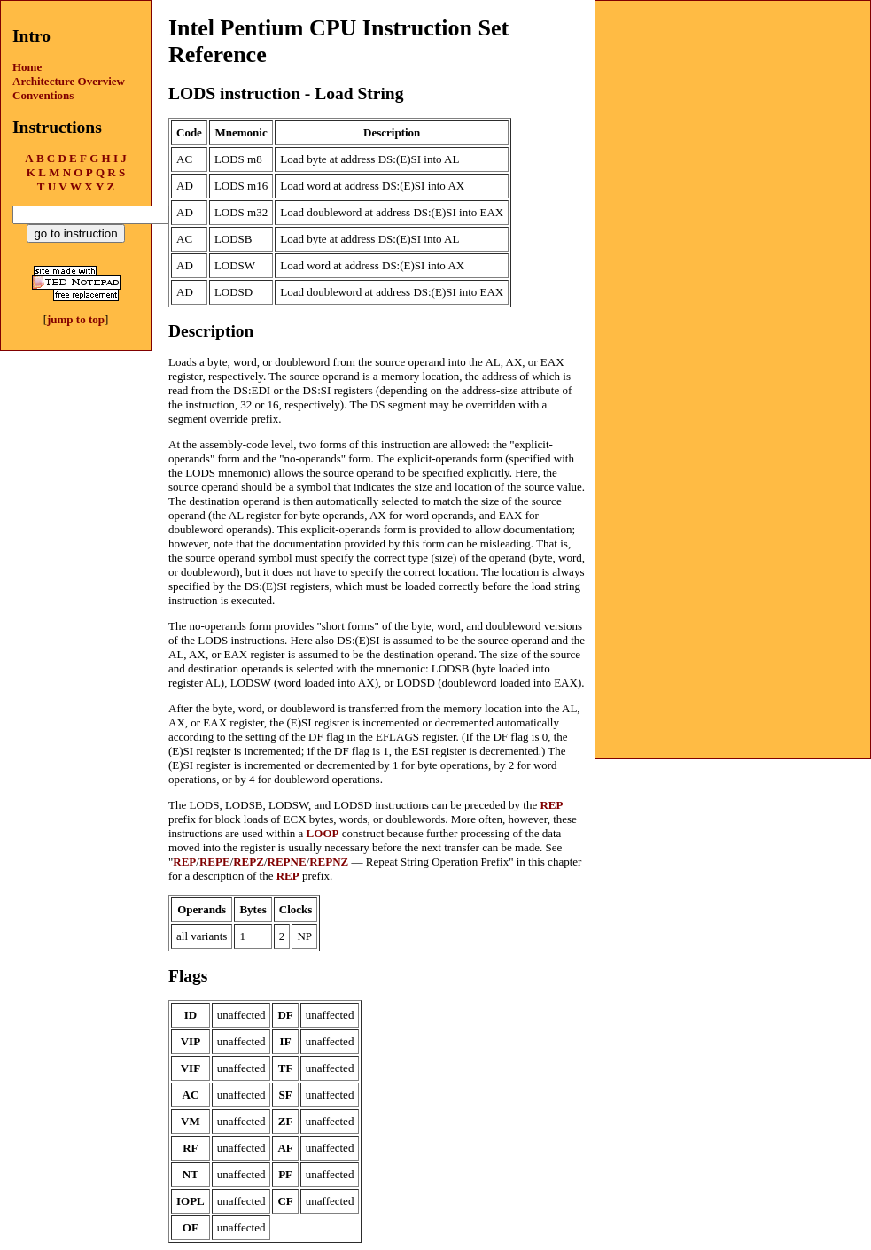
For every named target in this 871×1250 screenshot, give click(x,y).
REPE (214, 861)
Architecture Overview (68, 81)
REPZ (248, 861)
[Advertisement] (733, 111)
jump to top (76, 319)
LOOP (323, 833)
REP (551, 804)
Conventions (43, 95)
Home (27, 67)
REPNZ (328, 861)
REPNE (287, 861)
